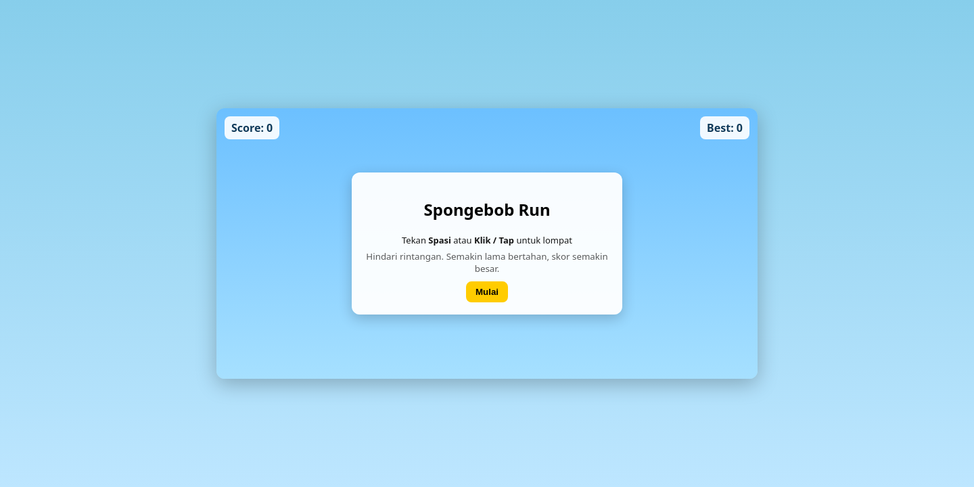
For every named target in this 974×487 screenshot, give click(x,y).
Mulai (487, 292)
